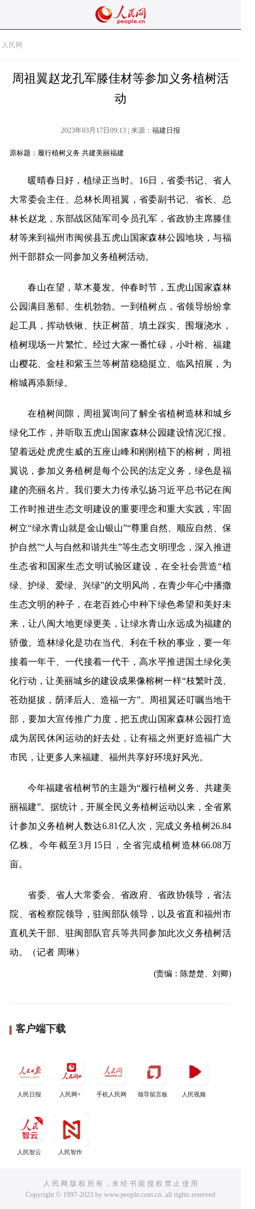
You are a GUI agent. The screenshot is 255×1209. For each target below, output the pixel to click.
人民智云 (30, 1134)
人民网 (12, 45)
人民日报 (30, 1076)
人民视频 (194, 1076)
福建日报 (166, 130)
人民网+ (71, 1076)
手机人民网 (112, 1076)
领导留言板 (153, 1076)
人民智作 (71, 1134)
